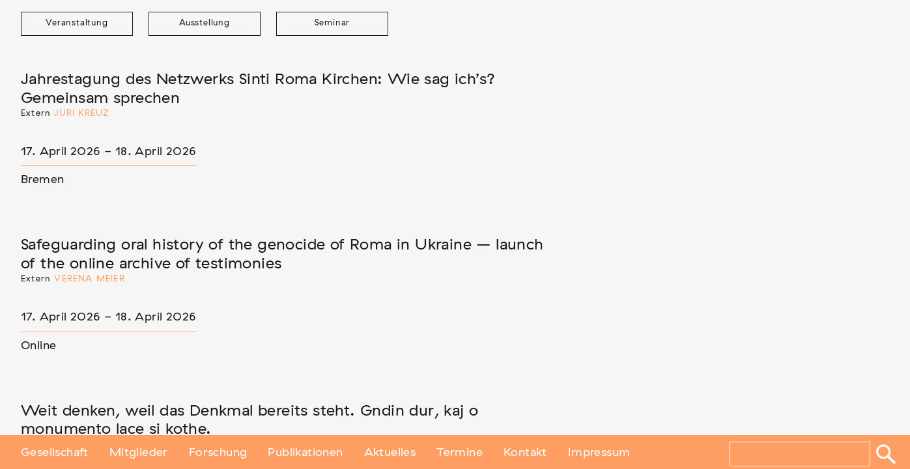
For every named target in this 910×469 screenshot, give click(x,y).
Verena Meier (89, 279)
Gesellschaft (55, 451)
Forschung (218, 451)
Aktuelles (390, 451)
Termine (459, 451)
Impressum (599, 451)
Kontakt (525, 451)
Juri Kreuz (81, 113)
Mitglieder (138, 451)
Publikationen (305, 451)
